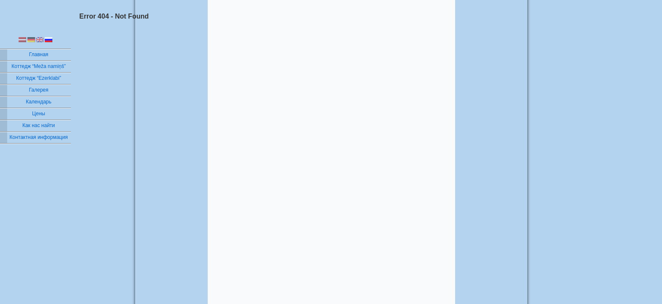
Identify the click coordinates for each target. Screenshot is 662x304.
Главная (39, 54)
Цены (38, 114)
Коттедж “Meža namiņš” (38, 66)
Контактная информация (39, 137)
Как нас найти (38, 125)
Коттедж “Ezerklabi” (38, 78)
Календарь (39, 102)
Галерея (38, 90)
